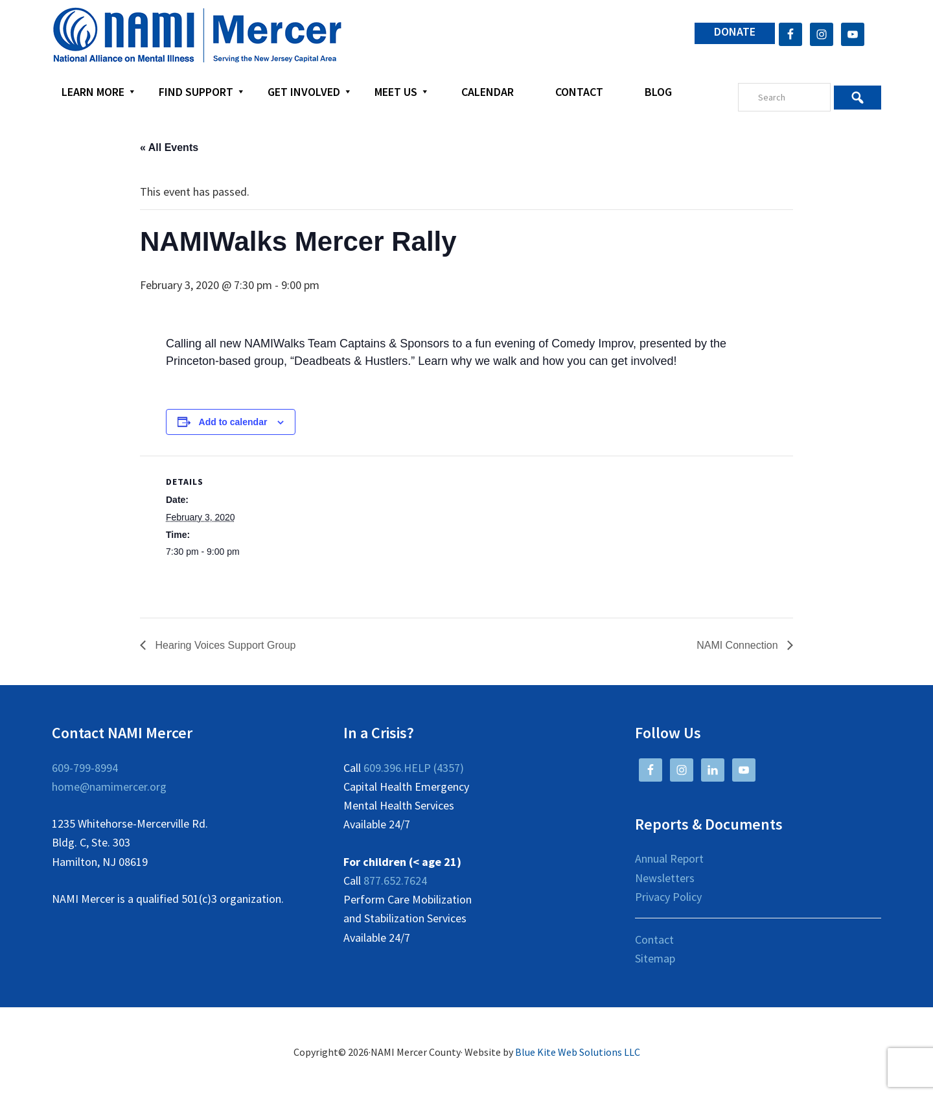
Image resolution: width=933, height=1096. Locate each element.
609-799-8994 (85, 767)
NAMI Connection (739, 645)
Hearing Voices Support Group (223, 645)
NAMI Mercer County (197, 35)
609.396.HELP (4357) (413, 767)
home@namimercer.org (109, 786)
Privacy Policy (668, 896)
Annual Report (669, 858)
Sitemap (655, 958)
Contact (654, 939)
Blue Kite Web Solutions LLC (577, 1051)
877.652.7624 (395, 880)
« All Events (169, 147)
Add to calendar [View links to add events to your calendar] (233, 422)
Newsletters (665, 877)
